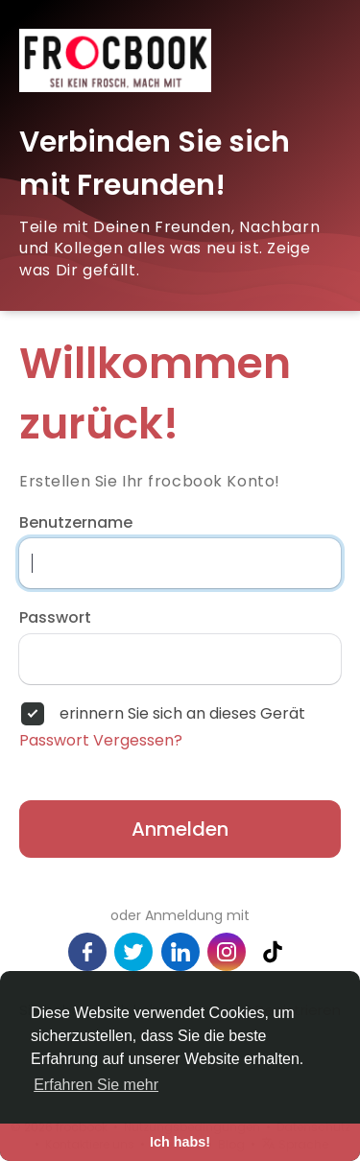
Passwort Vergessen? (100, 740)
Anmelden (180, 829)
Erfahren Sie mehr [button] (96, 1085)
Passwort (55, 617)
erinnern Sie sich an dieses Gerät (182, 713)
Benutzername (75, 522)
